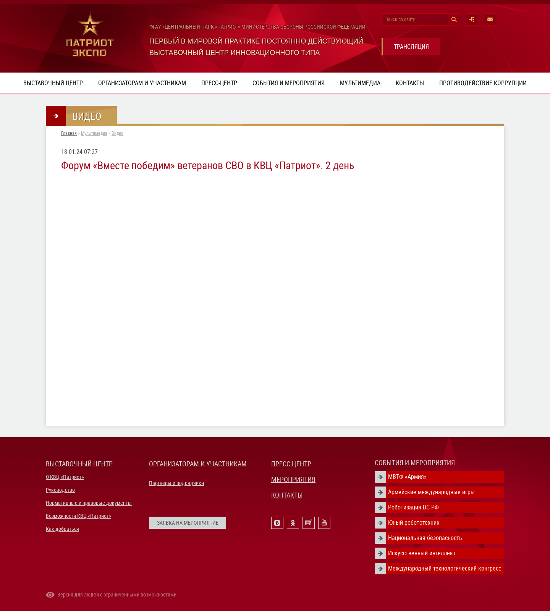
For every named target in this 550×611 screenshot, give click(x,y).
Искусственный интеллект (422, 553)
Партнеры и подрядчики (176, 483)
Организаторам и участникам (142, 83)
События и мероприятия (288, 83)
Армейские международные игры (431, 492)
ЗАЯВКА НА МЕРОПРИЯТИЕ (187, 523)
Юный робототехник (414, 522)
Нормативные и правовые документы (89, 503)
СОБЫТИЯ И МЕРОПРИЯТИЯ (415, 463)
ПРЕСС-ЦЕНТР (291, 464)
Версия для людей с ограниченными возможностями (116, 595)
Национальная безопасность (425, 537)
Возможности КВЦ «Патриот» (78, 516)
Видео (117, 133)
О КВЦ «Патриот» (65, 477)
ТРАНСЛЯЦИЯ (411, 46)
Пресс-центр (219, 83)
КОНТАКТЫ (287, 495)
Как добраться (62, 529)
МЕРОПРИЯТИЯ (293, 479)
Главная (69, 133)
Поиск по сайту (400, 19)
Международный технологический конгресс (444, 568)
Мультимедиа (360, 83)
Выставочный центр (53, 83)
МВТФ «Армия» (407, 476)
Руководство (60, 490)
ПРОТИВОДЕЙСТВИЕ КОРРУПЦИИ (483, 83)
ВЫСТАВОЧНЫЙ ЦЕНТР (79, 464)
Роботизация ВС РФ (413, 507)
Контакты (410, 83)
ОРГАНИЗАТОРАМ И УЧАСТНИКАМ (198, 464)
